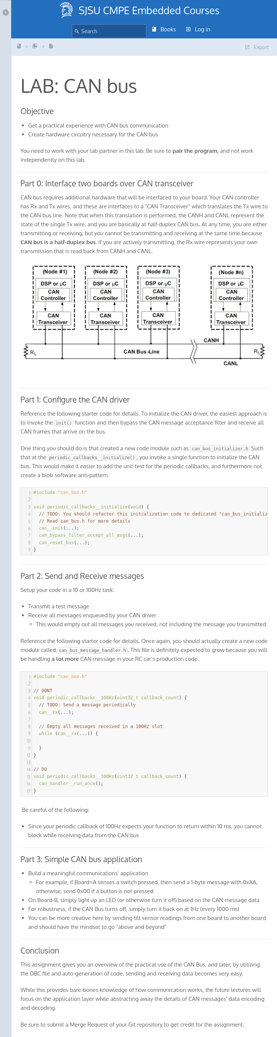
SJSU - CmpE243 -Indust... (19, 46)
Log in (198, 29)
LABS (34, 46)
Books (164, 29)
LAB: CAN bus (51, 46)
